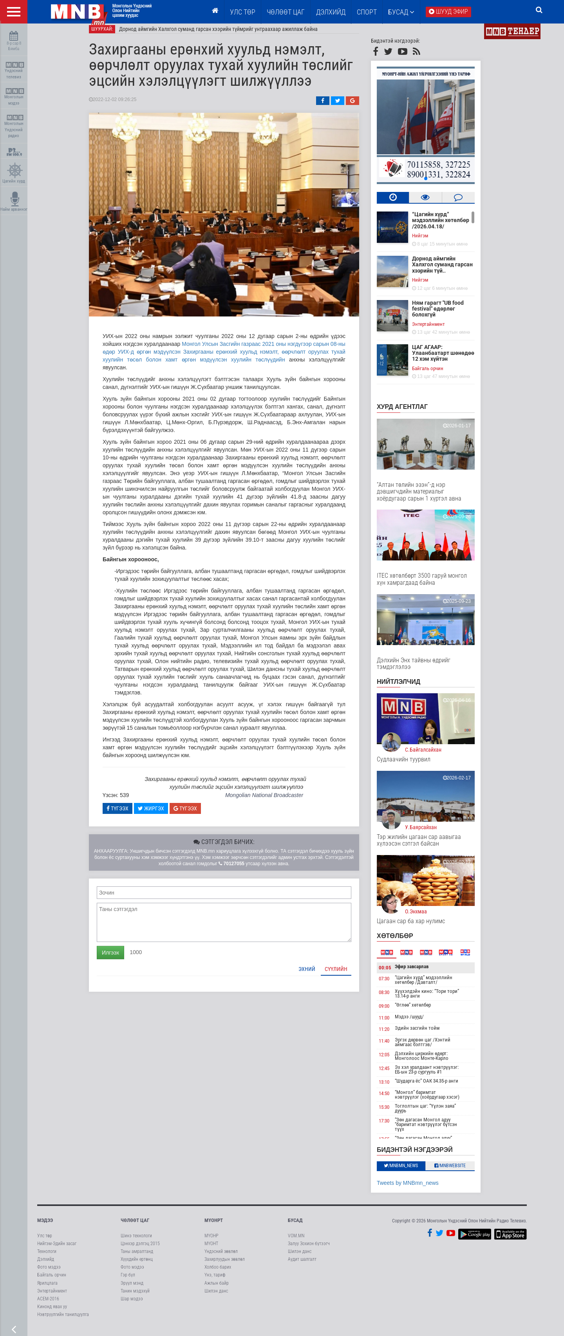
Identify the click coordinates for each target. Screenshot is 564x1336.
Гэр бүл (128, 1281)
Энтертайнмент (439, 330)
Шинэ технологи (136, 1242)
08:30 (395, 999)
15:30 (395, 1114)
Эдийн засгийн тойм (428, 1034)
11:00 (395, 1024)
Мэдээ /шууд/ (420, 1023)
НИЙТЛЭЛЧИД (409, 688)
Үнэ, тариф (215, 1281)
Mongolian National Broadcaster (275, 801)
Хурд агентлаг (413, 413)
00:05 (396, 974)
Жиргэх (162, 815)
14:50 (395, 1100)
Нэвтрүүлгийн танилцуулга (63, 1320)
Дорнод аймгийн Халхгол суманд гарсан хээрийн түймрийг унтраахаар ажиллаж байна (229, 35)
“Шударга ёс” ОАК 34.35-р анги (437, 1087)
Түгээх (128, 815)
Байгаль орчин (438, 375)
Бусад (401, 12)
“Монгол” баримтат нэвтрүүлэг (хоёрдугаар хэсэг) (438, 1101)
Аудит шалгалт (302, 1265)
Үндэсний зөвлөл (221, 1257)
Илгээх (121, 959)
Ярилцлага (47, 1289)
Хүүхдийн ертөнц (137, 1265)
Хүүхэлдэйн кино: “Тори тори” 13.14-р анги (438, 999)
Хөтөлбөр (406, 942)
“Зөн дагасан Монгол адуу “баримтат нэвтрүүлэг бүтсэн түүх (437, 1131)
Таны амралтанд (137, 1257)
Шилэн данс (216, 1297)
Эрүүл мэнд (132, 1289)
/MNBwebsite (461, 1172)
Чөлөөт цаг (135, 1226)
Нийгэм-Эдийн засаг (56, 1250)
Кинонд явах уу (52, 1313)
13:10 (395, 1088)
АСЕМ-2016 (48, 1305)
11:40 (395, 1047)
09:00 (395, 1012)
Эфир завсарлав (422, 973)
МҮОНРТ (213, 1226)
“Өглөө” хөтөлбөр (424, 1011)
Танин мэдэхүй (135, 1297)
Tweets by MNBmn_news (419, 1189)
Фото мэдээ (49, 1273)
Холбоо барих (217, 1273)
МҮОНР (211, 1242)
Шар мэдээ (132, 1305)
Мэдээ (45, 1226)
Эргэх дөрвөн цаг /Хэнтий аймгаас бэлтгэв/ (433, 1048)
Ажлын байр (216, 1289)
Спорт (367, 12)
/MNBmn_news (412, 1172)
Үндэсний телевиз (15, 71)
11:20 (395, 1035)
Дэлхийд (330, 12)
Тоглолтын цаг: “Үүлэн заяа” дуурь (436, 1115)
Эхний (317, 975)
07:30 (395, 985)
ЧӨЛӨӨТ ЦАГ (286, 12)
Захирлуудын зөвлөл (224, 1265)
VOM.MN (296, 1242)
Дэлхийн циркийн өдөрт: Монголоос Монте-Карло (432, 1062)
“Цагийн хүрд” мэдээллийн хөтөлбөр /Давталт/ (434, 986)
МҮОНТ (211, 1250)
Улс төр (242, 12)
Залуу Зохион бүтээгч (309, 1250)
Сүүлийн (347, 975)
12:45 (395, 1074)
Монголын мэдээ (14, 97)
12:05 (395, 1061)
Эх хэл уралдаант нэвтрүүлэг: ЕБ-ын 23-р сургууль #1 (438, 1075)
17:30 (395, 1127)
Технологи (46, 1257)
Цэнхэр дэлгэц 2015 (140, 1250)
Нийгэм (431, 242)
